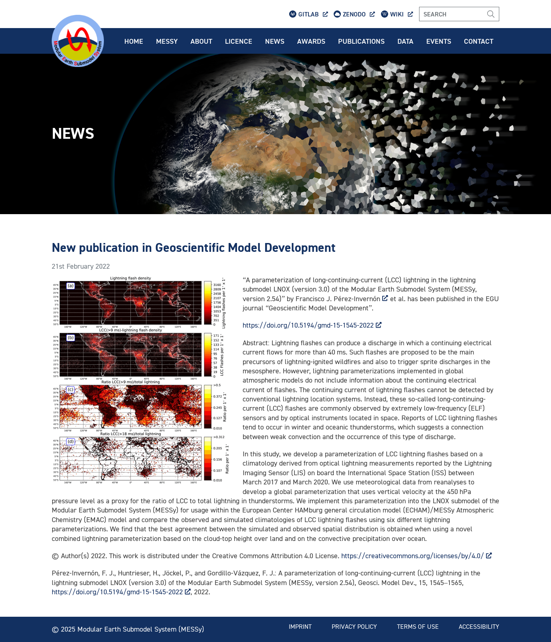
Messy (167, 41)
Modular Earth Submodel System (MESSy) (140, 629)
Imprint (300, 626)
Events (438, 41)
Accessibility (479, 626)
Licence (238, 41)
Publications (361, 41)
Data (405, 41)
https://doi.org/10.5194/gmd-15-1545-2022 (312, 325)
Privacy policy (354, 626)
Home (133, 41)
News (274, 41)
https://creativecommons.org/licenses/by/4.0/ (416, 555)
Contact (478, 41)
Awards (311, 41)
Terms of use (418, 626)
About (201, 41)
